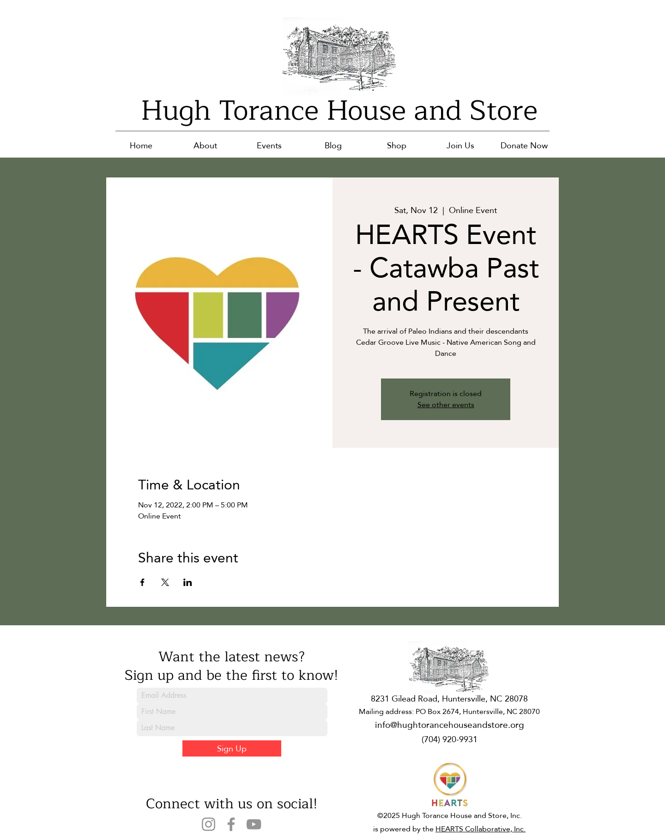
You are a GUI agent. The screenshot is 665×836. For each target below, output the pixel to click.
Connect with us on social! (231, 803)
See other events (445, 404)
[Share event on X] (165, 582)
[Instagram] (209, 824)
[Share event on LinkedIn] (187, 582)
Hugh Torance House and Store (339, 111)
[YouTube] (254, 824)
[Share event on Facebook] (142, 582)
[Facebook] (231, 824)
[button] (205, 145)
